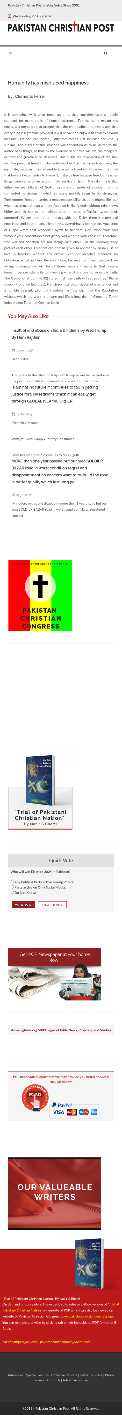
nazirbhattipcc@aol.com (20, 1342)
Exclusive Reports (64, 1375)
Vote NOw (23, 904)
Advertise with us (76, 1380)
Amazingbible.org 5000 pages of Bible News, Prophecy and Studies (61, 1030)
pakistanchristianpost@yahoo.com (65, 1342)
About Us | (54, 1380)
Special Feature (38, 1375)
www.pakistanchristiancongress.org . (87, 1316)
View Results (52, 904)
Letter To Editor (91, 1375)
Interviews (16, 1375)
